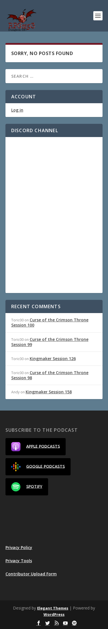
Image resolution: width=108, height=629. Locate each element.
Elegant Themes (52, 608)
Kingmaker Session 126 (53, 358)
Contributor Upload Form (31, 574)
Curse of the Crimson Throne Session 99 (49, 342)
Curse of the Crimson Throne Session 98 (49, 375)
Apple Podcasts (35, 446)
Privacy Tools (18, 560)
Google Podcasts (38, 466)
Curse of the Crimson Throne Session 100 (49, 322)
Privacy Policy (18, 547)
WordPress (54, 614)
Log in (17, 110)
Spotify (26, 486)
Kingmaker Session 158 (49, 391)
